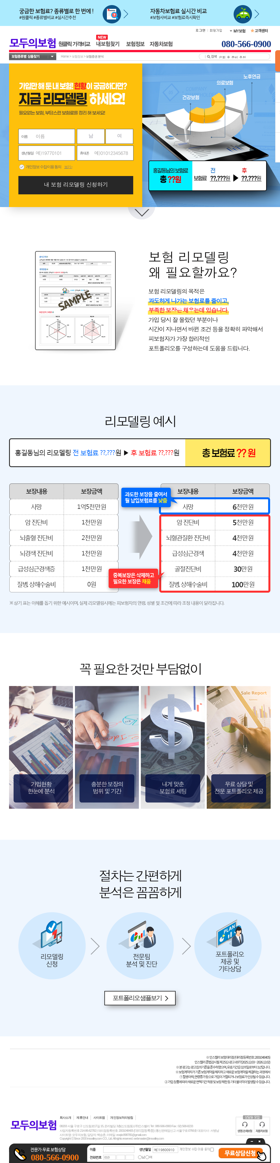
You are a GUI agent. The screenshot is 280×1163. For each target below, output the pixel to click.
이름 (24, 136)
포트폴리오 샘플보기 (137, 997)
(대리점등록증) (144, 1131)
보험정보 (77, 56)
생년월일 (27, 153)
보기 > (68, 167)
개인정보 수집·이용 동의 (43, 167)
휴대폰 (84, 153)
